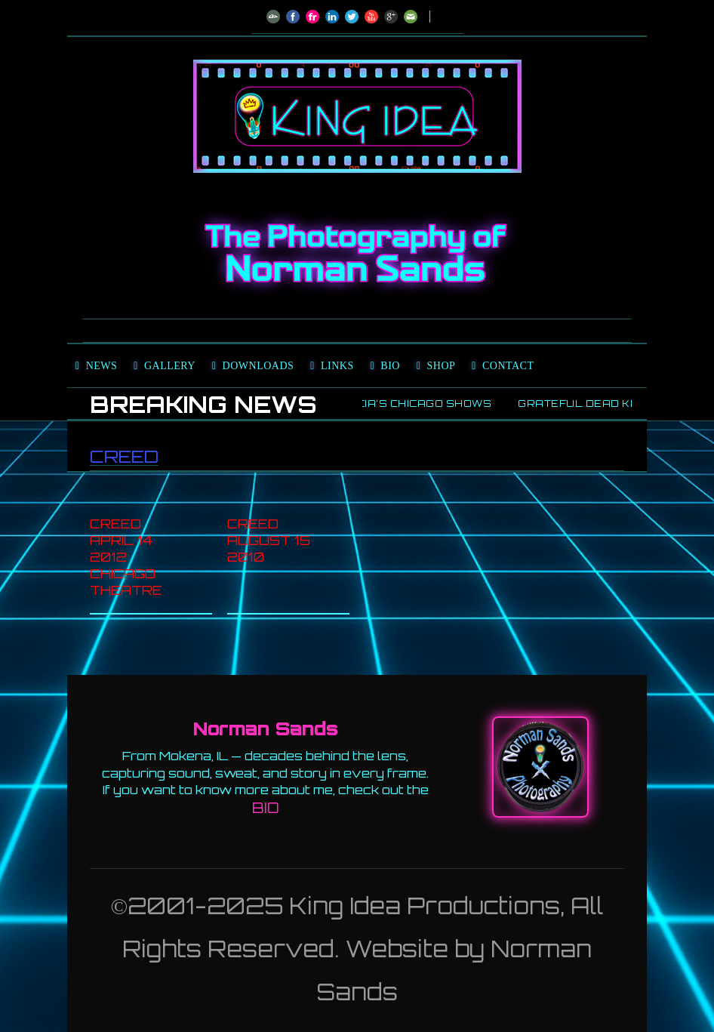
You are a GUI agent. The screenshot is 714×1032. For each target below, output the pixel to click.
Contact (508, 365)
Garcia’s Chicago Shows (417, 403)
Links (337, 365)
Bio (390, 365)
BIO (265, 808)
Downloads (258, 365)
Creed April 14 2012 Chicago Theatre (126, 557)
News (102, 365)
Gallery (169, 365)
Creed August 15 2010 (268, 540)
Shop (441, 365)
